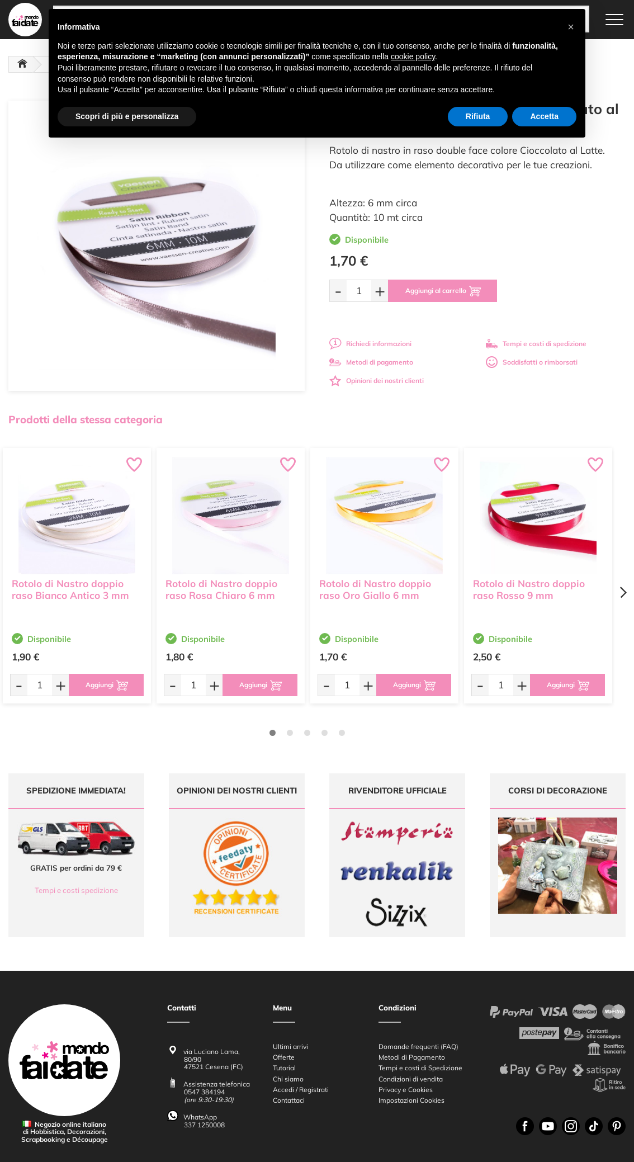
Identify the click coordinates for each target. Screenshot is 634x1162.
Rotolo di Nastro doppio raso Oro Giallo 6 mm (375, 589)
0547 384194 (204, 1037)
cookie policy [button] (413, 56)
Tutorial (284, 1013)
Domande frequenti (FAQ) (418, 992)
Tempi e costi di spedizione (536, 343)
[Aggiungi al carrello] (442, 291)
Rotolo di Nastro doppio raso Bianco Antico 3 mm (70, 589)
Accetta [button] (544, 116)
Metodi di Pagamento (411, 1003)
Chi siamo (288, 1025)
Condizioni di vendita (410, 1025)
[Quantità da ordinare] (359, 290)
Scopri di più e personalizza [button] (126, 116)
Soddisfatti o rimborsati (532, 362)
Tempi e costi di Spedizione (420, 1013)
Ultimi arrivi (290, 992)
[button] (571, 27)
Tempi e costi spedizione (76, 890)
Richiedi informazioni (370, 343)
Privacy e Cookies (405, 1035)
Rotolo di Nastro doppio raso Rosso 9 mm (529, 589)
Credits (470, 1147)
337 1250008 (204, 1070)
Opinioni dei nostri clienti (376, 380)
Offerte (284, 1003)
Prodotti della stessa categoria (85, 419)
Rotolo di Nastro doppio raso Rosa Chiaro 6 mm (221, 589)
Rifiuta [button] (478, 116)
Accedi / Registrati (301, 1035)
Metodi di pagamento (371, 362)
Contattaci (289, 1046)
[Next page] (622, 592)
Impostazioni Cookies (411, 1046)
